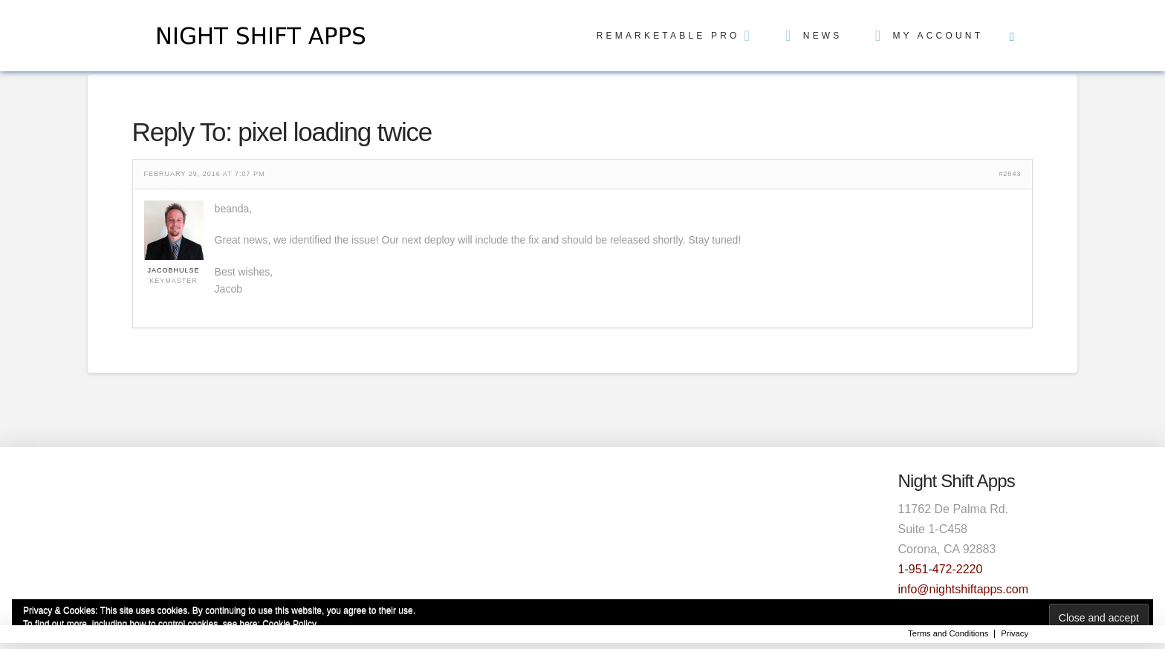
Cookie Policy (289, 624)
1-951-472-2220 (940, 569)
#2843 (1010, 174)
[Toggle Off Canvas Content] (1012, 35)
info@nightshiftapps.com (963, 589)
